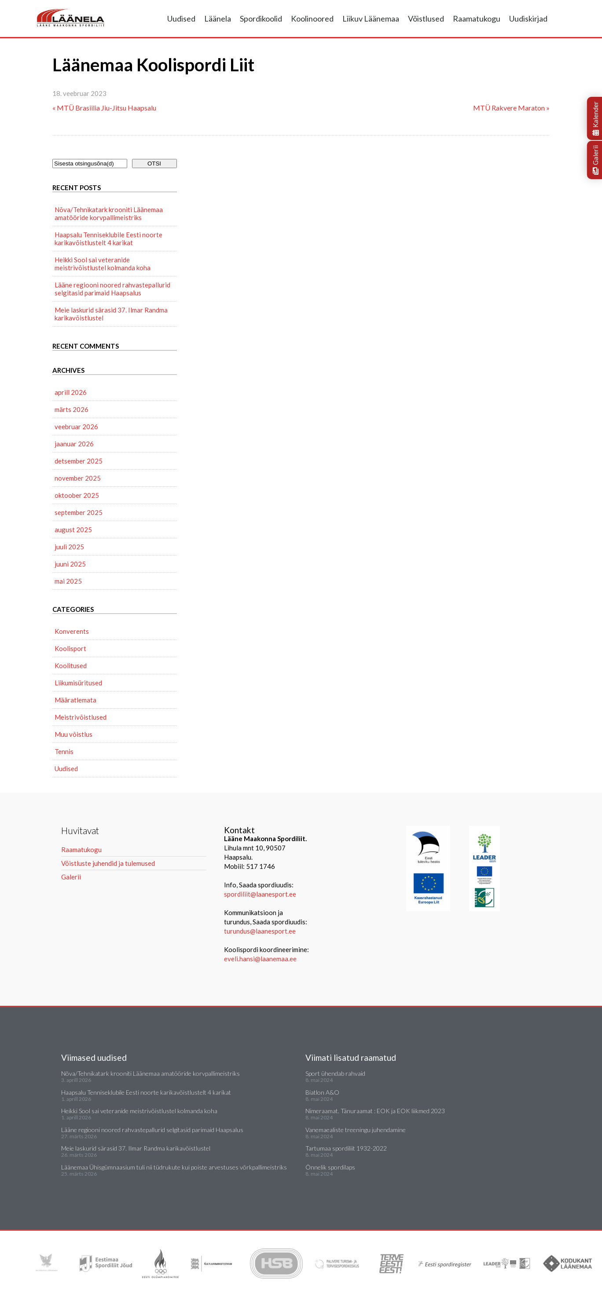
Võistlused (426, 18)
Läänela (217, 18)
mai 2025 (68, 581)
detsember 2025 (79, 461)
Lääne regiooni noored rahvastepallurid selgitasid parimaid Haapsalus (112, 289)
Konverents (72, 631)
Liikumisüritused (78, 683)
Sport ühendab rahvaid (335, 1073)
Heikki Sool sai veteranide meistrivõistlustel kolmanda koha (102, 264)
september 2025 (79, 512)
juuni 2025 (70, 564)
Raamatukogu (476, 18)
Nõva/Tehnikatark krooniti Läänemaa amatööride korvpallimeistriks (109, 213)
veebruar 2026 (76, 426)
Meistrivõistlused (80, 717)
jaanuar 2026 (74, 444)
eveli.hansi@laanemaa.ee (260, 959)
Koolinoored (312, 18)
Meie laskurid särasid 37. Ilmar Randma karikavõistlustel (111, 314)
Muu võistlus (73, 734)
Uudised (181, 18)
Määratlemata (75, 700)
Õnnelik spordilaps (330, 1167)
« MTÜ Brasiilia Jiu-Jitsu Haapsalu (104, 107)
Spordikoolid (261, 18)
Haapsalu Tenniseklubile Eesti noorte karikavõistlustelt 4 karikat (108, 238)
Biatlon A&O (322, 1092)
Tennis (64, 751)
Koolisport (70, 648)
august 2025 (73, 529)
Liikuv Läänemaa (370, 18)
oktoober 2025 (77, 495)
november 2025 (78, 478)
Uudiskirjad (528, 18)
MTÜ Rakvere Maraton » (511, 107)
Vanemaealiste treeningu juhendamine (355, 1129)
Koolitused (71, 665)
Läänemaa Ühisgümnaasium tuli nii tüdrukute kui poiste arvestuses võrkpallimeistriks (174, 1167)
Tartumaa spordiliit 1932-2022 (346, 1148)
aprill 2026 (71, 392)
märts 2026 (71, 409)
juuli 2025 (69, 547)
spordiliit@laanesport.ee (260, 894)
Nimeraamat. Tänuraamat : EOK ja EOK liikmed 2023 (375, 1110)
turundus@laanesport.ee (260, 931)
